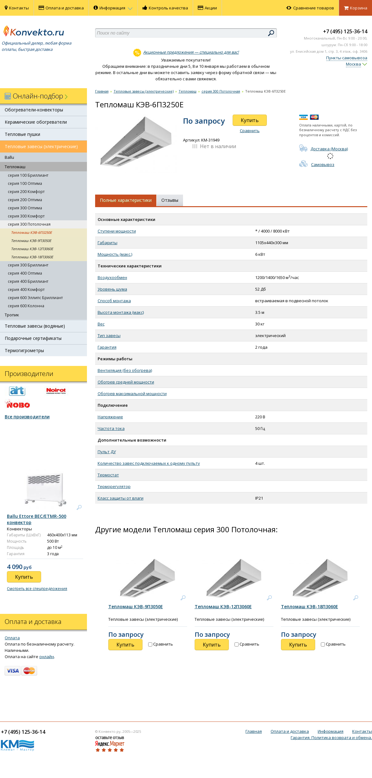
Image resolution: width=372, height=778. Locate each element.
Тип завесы (109, 335)
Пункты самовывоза (346, 58)
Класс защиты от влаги (120, 498)
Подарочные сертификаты (33, 338)
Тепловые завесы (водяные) (35, 326)
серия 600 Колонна (26, 306)
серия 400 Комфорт (26, 289)
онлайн (46, 656)
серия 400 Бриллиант (28, 281)
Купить (250, 120)
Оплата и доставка (61, 8)
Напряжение (110, 417)
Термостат (108, 475)
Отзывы (169, 200)
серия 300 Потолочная (29, 224)
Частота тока (111, 428)
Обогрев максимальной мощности (132, 393)
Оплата (12, 638)
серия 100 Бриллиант (28, 175)
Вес (101, 324)
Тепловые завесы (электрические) (41, 146)
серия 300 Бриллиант (28, 265)
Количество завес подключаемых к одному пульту (149, 463)
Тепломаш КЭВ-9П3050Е (31, 240)
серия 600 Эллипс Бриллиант (35, 297)
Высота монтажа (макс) (121, 312)
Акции (207, 8)
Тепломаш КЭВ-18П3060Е (32, 257)
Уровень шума (112, 289)
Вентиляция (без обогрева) (125, 370)
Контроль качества (165, 8)
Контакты (17, 8)
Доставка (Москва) (323, 149)
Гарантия (107, 347)
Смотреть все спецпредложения (37, 588)
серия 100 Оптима (25, 183)
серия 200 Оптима (25, 199)
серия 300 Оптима (25, 208)
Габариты (107, 242)
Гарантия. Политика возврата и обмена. (331, 737)
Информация (113, 8)
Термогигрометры (24, 350)
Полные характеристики (126, 200)
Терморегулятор (114, 486)
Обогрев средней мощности (126, 382)
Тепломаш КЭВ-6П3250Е (31, 232)
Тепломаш (15, 166)
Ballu (9, 157)
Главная (102, 91)
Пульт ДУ (107, 451)
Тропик (12, 315)
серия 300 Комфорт (26, 216)
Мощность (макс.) (115, 254)
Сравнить (250, 130)
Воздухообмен (112, 277)
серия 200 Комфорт (26, 191)
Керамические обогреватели (36, 122)
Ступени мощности (117, 231)
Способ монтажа (114, 300)
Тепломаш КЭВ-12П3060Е (32, 248)
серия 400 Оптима (25, 273)
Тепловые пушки (22, 134)
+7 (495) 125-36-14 (345, 31)
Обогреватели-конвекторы (34, 110)
